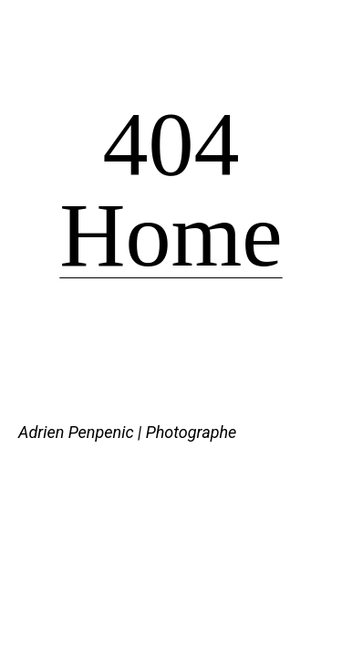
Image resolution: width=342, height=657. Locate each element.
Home (170, 235)
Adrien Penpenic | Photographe (127, 432)
